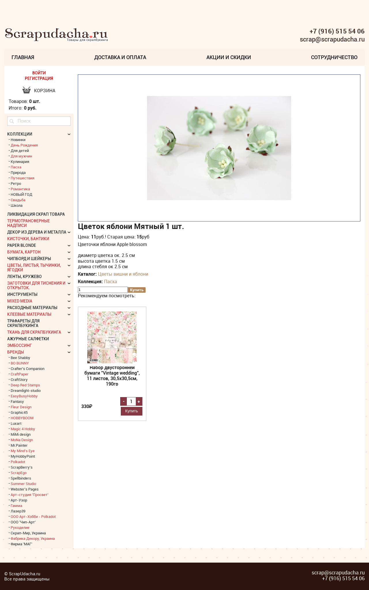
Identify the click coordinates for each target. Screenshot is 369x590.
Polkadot (18, 461)
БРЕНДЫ (15, 352)
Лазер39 (18, 511)
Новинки (18, 139)
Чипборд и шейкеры (29, 258)
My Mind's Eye (23, 450)
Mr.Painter (19, 445)
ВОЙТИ (39, 73)
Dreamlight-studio (26, 390)
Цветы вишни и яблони (123, 274)
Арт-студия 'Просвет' (29, 494)
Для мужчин (21, 156)
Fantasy (17, 401)
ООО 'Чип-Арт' (23, 522)
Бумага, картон (24, 252)
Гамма (16, 505)
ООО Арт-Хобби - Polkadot (33, 516)
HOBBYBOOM (22, 417)
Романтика (20, 188)
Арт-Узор (19, 500)
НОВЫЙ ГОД (21, 194)
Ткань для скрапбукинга (34, 332)
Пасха (110, 281)
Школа (16, 205)
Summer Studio (23, 483)
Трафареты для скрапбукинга (23, 323)
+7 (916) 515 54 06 (337, 31)
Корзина (44, 90)
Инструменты (22, 294)
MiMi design (21, 434)
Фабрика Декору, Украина (33, 538)
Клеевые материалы (29, 314)
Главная (23, 57)
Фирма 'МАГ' (21, 543)
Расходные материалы (32, 307)
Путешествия (22, 178)
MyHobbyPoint (23, 456)
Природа (18, 172)
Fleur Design (21, 406)
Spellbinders (21, 478)
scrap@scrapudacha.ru (332, 39)
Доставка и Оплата (120, 57)
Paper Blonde (21, 245)
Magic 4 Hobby (23, 428)
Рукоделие (20, 527)
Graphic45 (19, 412)
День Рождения (24, 145)
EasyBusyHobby (24, 396)
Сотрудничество (334, 57)
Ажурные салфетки (28, 339)
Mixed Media (19, 301)
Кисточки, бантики (28, 238)
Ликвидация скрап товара (36, 214)
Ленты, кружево (24, 276)
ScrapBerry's (22, 467)
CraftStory (19, 379)
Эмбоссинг (19, 345)
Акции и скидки (228, 57)
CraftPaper (20, 374)
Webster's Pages (25, 489)
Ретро (16, 183)
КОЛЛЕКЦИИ (19, 134)
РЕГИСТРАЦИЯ (39, 78)
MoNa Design (22, 439)
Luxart (16, 423)
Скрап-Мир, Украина (28, 532)
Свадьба (18, 199)
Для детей (20, 150)
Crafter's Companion (27, 368)
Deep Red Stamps (25, 385)
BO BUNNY (20, 363)
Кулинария (20, 161)
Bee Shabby (20, 357)
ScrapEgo (19, 472)
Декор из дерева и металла (36, 232)
